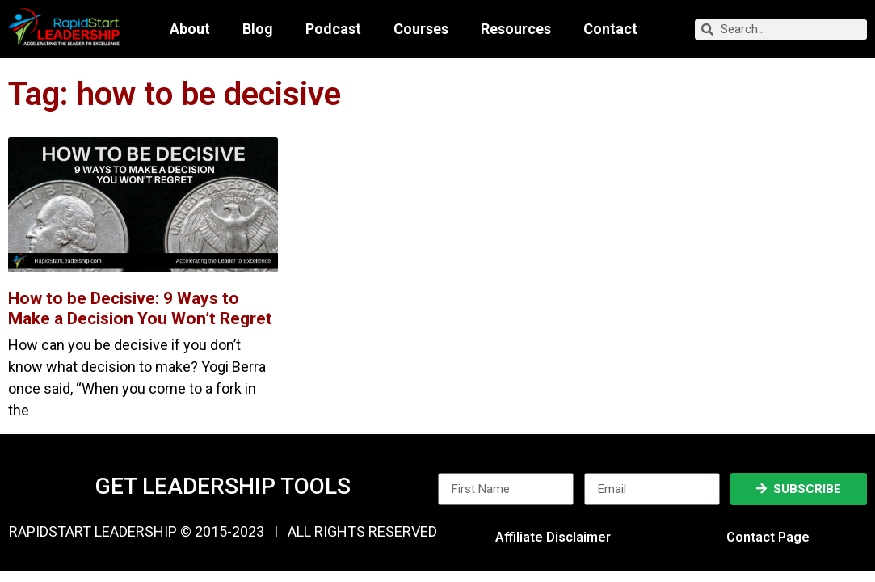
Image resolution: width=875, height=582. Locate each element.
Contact (610, 29)
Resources (516, 29)
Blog (257, 29)
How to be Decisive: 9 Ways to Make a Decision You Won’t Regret (140, 308)
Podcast (333, 29)
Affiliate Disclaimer (553, 537)
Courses (420, 29)
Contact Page (768, 537)
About (190, 29)
